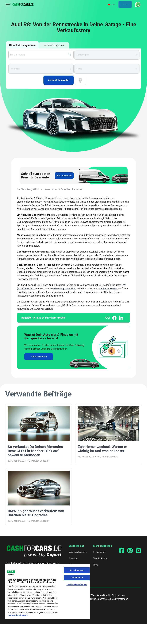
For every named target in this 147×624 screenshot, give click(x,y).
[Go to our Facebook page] (120, 551)
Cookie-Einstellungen (77, 585)
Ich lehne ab (77, 577)
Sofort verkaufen (39, 356)
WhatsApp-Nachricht (64, 288)
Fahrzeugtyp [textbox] (83, 54)
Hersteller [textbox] (15, 68)
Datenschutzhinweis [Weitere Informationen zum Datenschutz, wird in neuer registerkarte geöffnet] (18, 615)
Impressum (98, 552)
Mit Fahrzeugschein (54, 45)
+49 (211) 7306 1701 (122, 4)
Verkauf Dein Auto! (58, 80)
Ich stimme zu (77, 570)
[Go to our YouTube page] (138, 551)
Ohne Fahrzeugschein (22, 45)
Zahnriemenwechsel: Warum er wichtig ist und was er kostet (102, 449)
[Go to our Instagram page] (129, 551)
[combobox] (106, 54)
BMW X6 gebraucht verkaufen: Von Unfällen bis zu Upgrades (36, 513)
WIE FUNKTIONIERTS (80, 81)
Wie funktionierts (77, 552)
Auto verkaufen (64, 175)
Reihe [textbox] (79, 68)
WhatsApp (137, 4)
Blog (95, 564)
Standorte (74, 558)
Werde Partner (100, 558)
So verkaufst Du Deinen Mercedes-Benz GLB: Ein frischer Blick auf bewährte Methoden (36, 451)
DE (100, 4)
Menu (8, 4)
